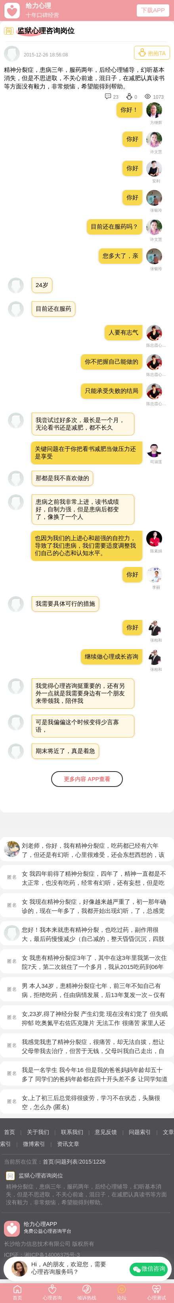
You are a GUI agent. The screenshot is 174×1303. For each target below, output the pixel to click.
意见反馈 (106, 1132)
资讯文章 (68, 1144)
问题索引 (140, 1132)
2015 (85, 1161)
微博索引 (34, 1144)
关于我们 (38, 1132)
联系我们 (72, 1132)
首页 (9, 1132)
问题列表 (66, 1161)
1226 (99, 1161)
